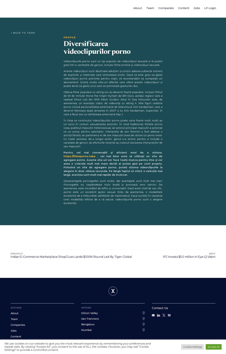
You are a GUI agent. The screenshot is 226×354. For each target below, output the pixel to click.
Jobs (197, 8)
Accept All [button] (213, 346)
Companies (166, 8)
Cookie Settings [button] (192, 346)
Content (183, 8)
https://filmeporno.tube (80, 156)
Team (150, 8)
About (137, 8)
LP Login (210, 8)
